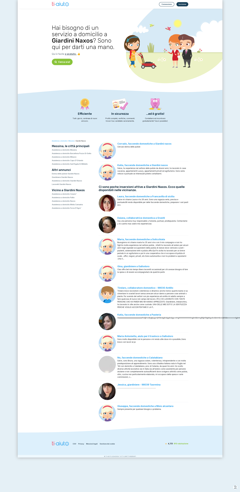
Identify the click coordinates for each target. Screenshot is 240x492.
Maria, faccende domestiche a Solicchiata (141, 239)
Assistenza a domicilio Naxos (63, 201)
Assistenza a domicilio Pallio (63, 197)
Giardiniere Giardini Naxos (62, 177)
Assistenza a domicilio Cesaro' (64, 194)
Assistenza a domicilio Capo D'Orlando (67, 160)
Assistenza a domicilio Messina (64, 150)
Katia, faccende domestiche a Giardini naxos (142, 165)
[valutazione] (176, 443)
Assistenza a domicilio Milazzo (64, 157)
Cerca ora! (62, 62)
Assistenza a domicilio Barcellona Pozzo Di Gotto (71, 153)
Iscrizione (182, 4)
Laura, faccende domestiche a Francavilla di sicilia (145, 196)
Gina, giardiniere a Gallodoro (133, 266)
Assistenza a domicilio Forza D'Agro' (66, 208)
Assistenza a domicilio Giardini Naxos (67, 181)
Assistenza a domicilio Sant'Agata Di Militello (70, 164)
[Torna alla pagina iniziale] (61, 4)
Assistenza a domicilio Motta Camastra (67, 204)
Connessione (167, 4)
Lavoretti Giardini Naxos (61, 184)
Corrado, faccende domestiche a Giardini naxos (144, 143)
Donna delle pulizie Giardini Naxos (65, 174)
